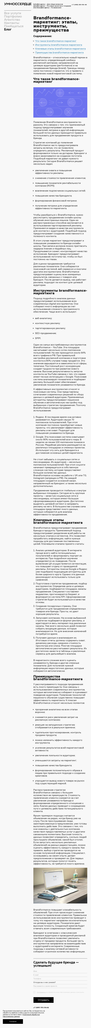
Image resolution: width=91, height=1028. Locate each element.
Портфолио (13, 16)
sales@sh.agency (39, 6)
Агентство (12, 19)
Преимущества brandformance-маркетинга (59, 52)
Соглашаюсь (41, 995)
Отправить (43, 1002)
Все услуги (12, 13)
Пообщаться (13, 26)
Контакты (11, 22)
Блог (7, 29)
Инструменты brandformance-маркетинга (58, 44)
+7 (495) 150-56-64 (79, 4)
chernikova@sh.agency (41, 7)
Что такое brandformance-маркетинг (55, 41)
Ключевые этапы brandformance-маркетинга (60, 48)
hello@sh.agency (39, 4)
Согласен (12, 1021)
